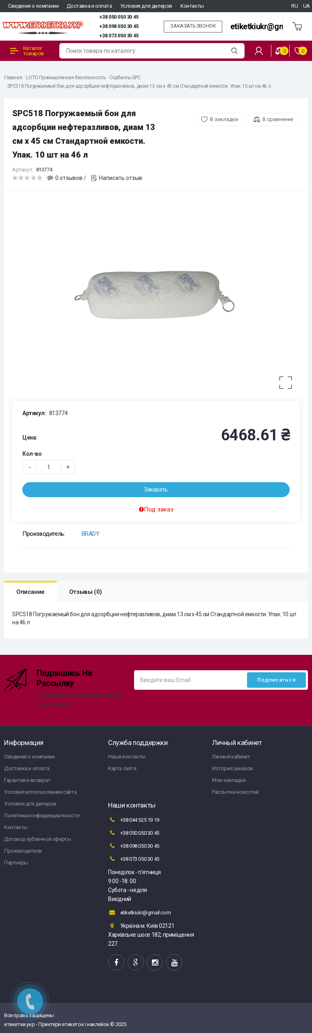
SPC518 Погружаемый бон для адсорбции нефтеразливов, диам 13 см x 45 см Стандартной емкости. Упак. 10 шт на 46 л (139, 86)
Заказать (156, 489)
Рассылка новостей (235, 792)
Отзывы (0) (85, 592)
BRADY (91, 533)
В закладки (224, 119)
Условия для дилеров (146, 6)
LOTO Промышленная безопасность (65, 77)
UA (306, 6)
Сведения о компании (33, 6)
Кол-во (32, 453)
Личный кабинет (231, 757)
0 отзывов (68, 178)
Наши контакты (126, 757)
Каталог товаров (27, 50)
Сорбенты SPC (125, 77)
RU (294, 6)
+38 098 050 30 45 (119, 26)
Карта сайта (122, 768)
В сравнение (277, 119)
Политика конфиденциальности (41, 815)
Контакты (192, 6)
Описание (30, 592)
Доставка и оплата (89, 6)
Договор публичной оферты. (38, 839)
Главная (13, 77)
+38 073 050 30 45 (119, 36)
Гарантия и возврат (27, 780)
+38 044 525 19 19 (133, 820)
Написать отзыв (120, 178)
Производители (23, 851)
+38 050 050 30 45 (119, 17)
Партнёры (16, 863)
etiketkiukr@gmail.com (270, 26)
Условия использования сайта (40, 792)
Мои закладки (228, 780)
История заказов (232, 768)
